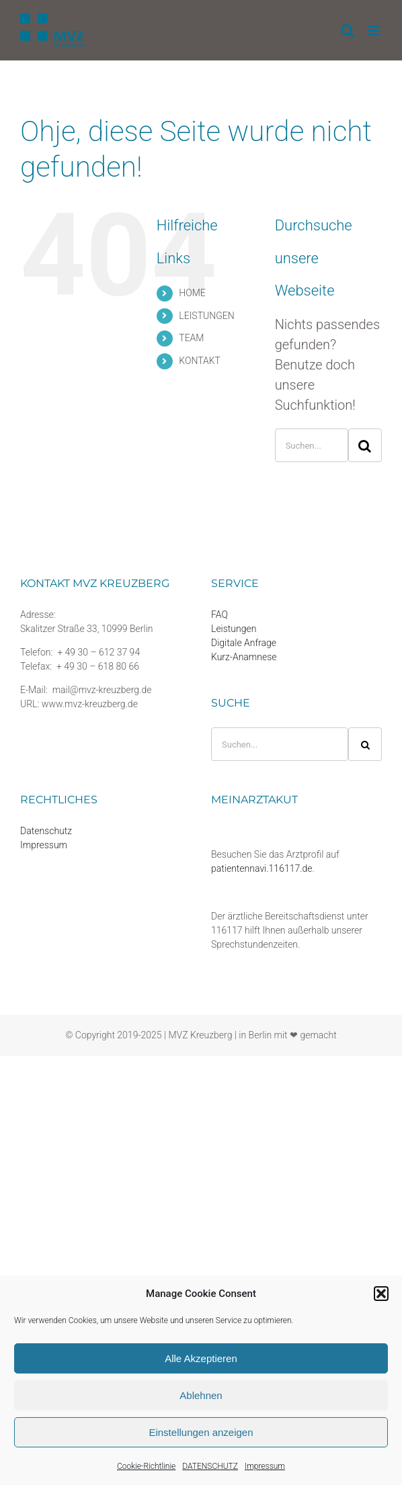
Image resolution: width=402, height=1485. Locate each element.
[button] (381, 1293)
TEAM (191, 337)
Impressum (265, 1466)
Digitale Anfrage (243, 642)
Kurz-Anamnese (244, 656)
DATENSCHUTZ (210, 1466)
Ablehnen (200, 1395)
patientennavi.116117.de (262, 868)
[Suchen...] (311, 445)
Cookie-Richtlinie (146, 1466)
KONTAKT (199, 360)
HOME (192, 292)
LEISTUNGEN (206, 315)
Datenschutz (46, 830)
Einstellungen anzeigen (201, 1432)
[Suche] (365, 445)
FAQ (219, 614)
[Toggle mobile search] (347, 31)
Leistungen (233, 628)
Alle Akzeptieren (201, 1358)
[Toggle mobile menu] (375, 31)
